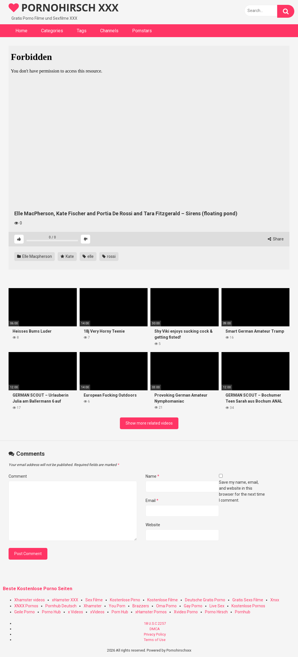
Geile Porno (24, 612)
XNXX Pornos (26, 606)
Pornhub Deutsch (60, 606)
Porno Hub (51, 612)
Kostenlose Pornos (248, 606)
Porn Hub (120, 612)
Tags (81, 30)
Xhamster (93, 606)
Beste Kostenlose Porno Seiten (37, 588)
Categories (52, 30)
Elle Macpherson (34, 256)
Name (152, 476)
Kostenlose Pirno (125, 600)
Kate (67, 256)
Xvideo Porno (186, 612)
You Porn (117, 606)
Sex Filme (94, 600)
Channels (109, 30)
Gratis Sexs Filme (247, 600)
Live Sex (217, 606)
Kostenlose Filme (162, 600)
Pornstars (142, 30)
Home (21, 30)
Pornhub (242, 612)
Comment (18, 476)
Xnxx (274, 600)
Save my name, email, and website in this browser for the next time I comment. (242, 491)
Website (153, 525)
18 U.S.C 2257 (155, 623)
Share (276, 239)
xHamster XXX (65, 600)
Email (152, 500)
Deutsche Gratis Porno (205, 600)
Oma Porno (166, 606)
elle (88, 256)
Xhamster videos (29, 600)
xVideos (97, 612)
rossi (109, 256)
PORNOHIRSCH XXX (63, 8)
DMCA (155, 629)
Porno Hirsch (216, 612)
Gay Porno (193, 606)
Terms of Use (155, 640)
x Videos (75, 612)
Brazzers (140, 606)
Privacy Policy (155, 634)
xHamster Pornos (151, 612)
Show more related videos (149, 423)
